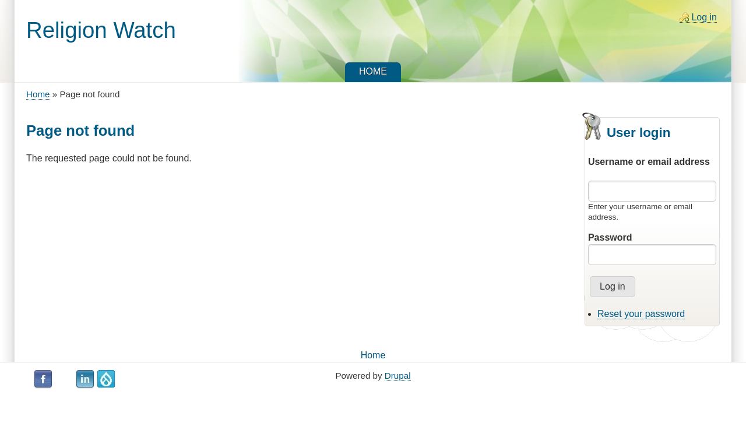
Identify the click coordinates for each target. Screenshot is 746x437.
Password (610, 237)
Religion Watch (101, 30)
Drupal (398, 375)
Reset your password (641, 314)
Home (38, 94)
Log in (704, 17)
